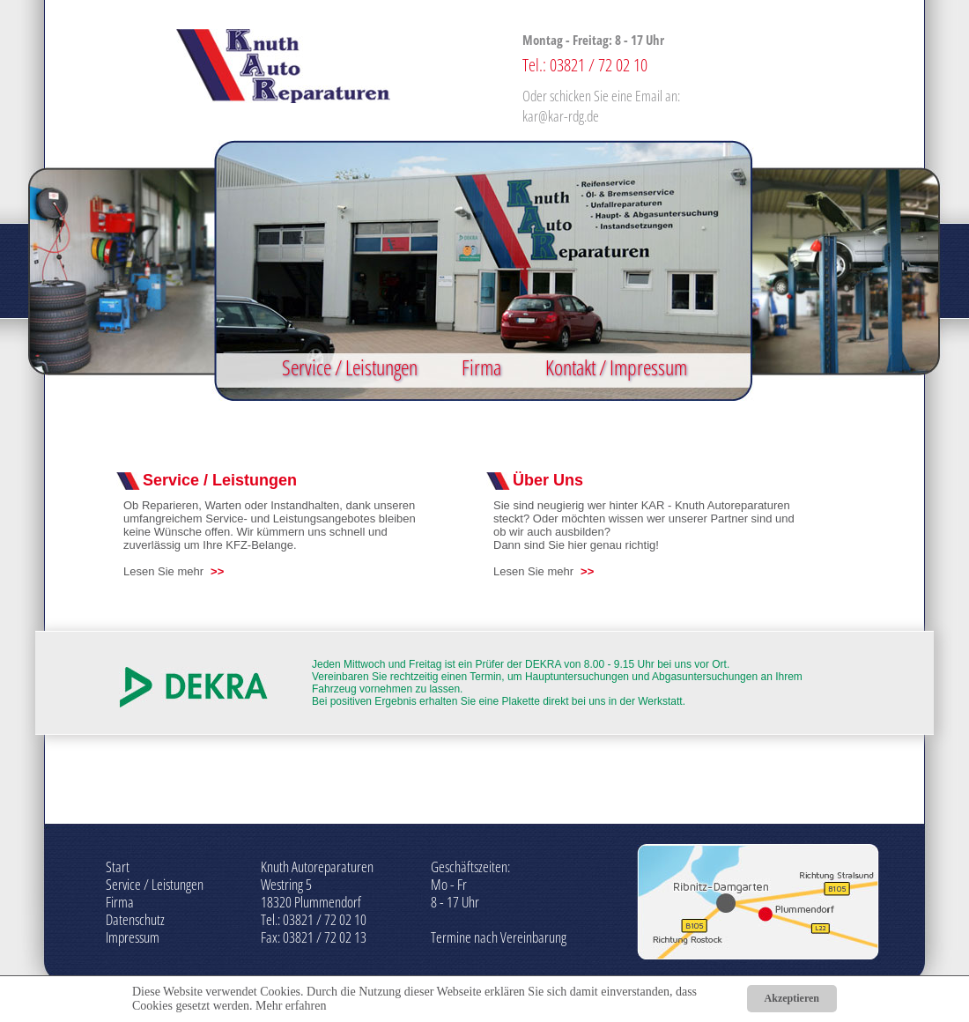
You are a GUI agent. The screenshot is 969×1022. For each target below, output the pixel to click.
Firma (481, 366)
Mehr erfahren (290, 1005)
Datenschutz (135, 919)
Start (117, 866)
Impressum (132, 937)
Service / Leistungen (350, 366)
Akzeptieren (792, 998)
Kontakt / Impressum (616, 366)
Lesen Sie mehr (163, 571)
